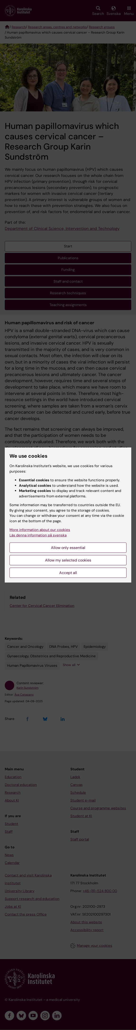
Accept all (68, 572)
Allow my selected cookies (68, 560)
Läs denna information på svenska (38, 535)
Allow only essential (68, 547)
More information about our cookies (39, 529)
